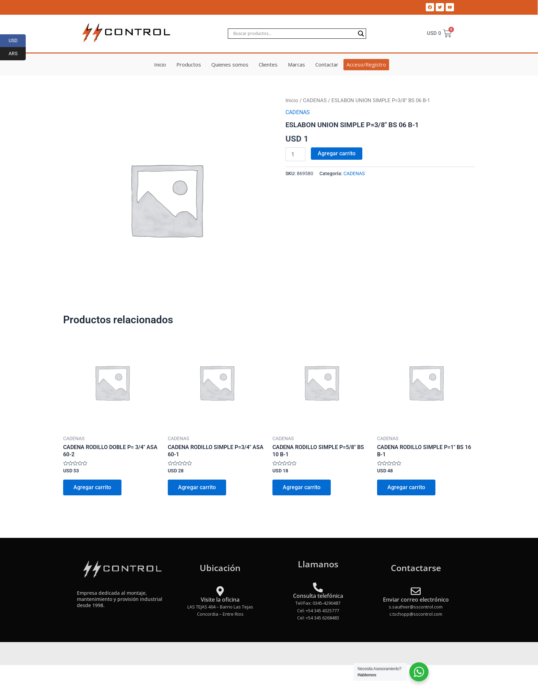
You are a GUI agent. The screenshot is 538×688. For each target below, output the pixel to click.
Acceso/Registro (366, 64)
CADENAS (315, 100)
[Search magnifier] (361, 33)
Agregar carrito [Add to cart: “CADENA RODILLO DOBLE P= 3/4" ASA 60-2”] (92, 487)
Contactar (326, 64)
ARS (17, 53)
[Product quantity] (295, 154)
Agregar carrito (336, 153)
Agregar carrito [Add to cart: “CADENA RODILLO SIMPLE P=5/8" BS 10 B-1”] (301, 487)
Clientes (268, 64)
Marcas (296, 64)
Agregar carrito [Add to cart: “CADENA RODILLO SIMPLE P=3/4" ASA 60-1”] (197, 487)
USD (17, 40)
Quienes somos (229, 64)
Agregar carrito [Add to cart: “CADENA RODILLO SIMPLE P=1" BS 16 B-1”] (406, 487)
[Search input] (293, 33)
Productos (188, 64)
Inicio (160, 64)
